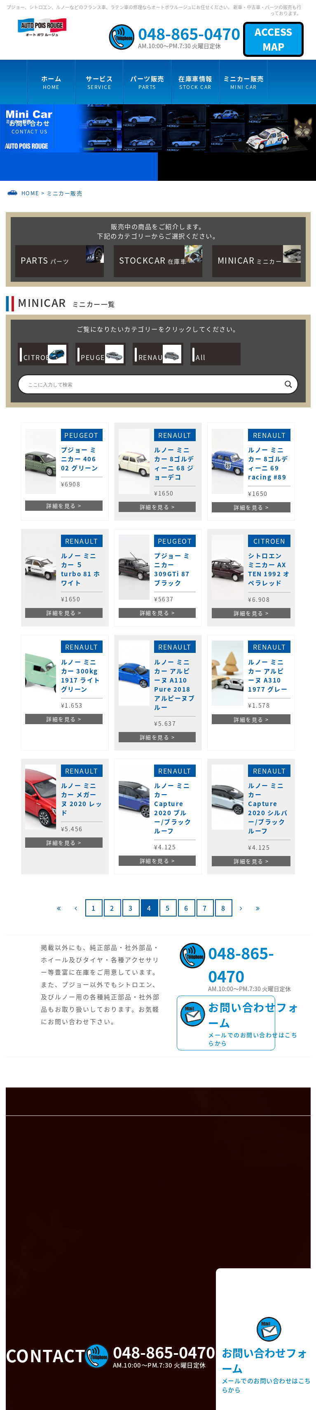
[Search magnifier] (288, 384)
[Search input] (154, 384)
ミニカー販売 (64, 193)
